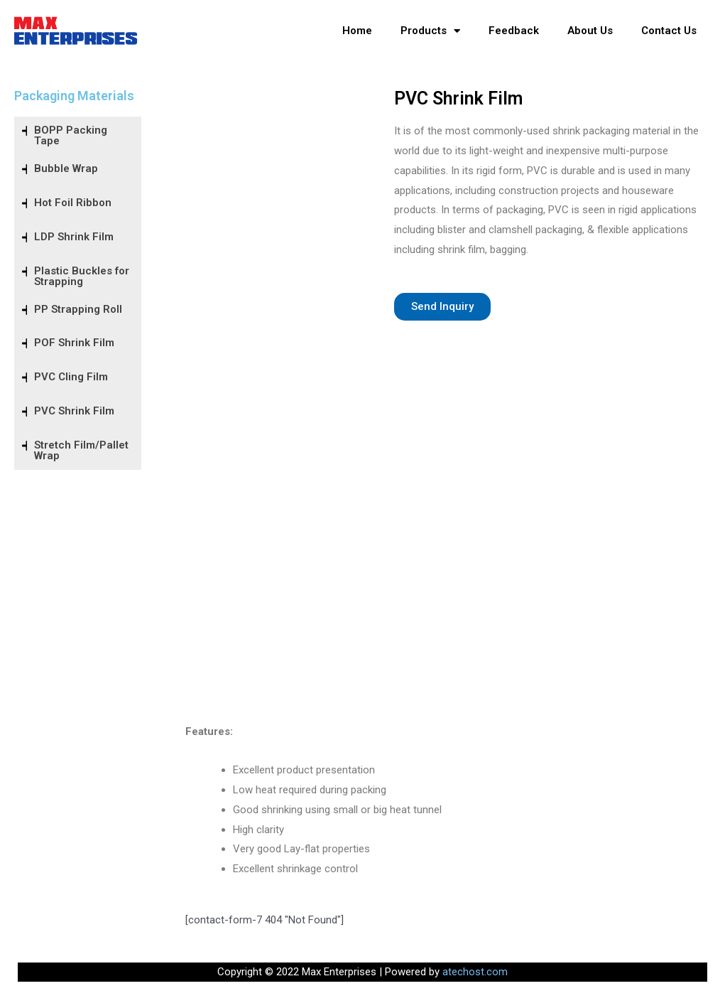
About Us (590, 30)
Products (430, 30)
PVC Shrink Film (74, 410)
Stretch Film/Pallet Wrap (81, 450)
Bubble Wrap (66, 168)
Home (357, 30)
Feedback (514, 30)
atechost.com (475, 971)
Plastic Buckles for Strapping (81, 276)
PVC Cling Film (71, 376)
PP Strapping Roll (78, 309)
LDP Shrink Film (74, 236)
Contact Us (669, 30)
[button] (442, 307)
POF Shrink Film (74, 342)
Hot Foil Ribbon (72, 202)
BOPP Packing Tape (70, 135)
